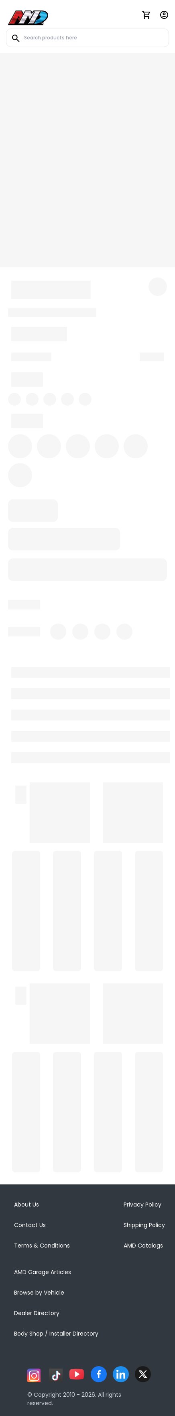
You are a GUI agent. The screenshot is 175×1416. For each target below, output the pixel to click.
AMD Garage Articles (42, 1272)
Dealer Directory (36, 1313)
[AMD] (28, 16)
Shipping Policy (144, 1225)
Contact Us (30, 1225)
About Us (26, 1205)
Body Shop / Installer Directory (56, 1334)
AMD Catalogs (143, 1246)
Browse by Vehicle (39, 1293)
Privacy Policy (142, 1205)
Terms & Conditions (42, 1246)
